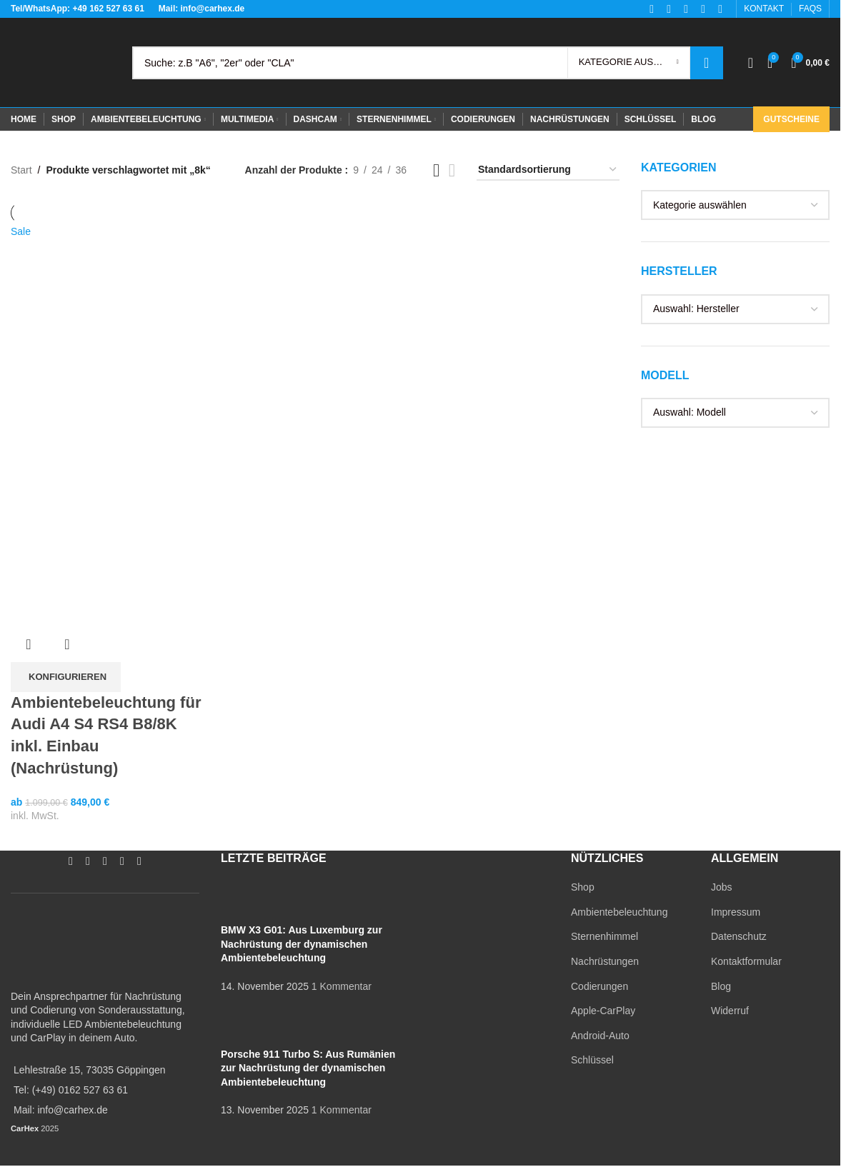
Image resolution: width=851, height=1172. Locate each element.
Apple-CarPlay (603, 1010)
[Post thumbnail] (247, 901)
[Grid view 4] (452, 170)
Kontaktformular (746, 961)
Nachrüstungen (605, 961)
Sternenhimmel (604, 936)
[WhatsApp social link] (122, 861)
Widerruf (730, 1010)
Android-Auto (600, 1035)
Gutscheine (791, 119)
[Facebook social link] (70, 861)
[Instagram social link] (87, 861)
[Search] (427, 62)
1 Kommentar (342, 986)
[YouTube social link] (105, 861)
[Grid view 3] (436, 170)
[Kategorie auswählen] (628, 63)
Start (21, 170)
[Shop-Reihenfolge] (548, 170)
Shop (582, 887)
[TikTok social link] (139, 861)
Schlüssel (592, 1060)
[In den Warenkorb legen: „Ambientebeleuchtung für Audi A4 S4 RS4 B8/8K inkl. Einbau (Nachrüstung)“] (66, 677)
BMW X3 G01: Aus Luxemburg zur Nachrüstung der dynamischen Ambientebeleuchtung (301, 943)
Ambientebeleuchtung (619, 912)
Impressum (735, 912)
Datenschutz (739, 936)
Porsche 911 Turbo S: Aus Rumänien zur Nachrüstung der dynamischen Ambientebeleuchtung (308, 1068)
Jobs (721, 887)
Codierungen (599, 986)
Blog (721, 986)
